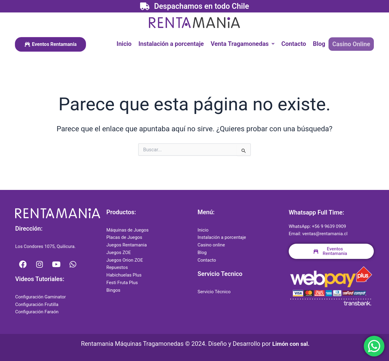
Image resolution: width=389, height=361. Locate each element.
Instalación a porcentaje (174, 43)
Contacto (295, 43)
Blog (320, 43)
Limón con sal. (291, 343)
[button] (245, 43)
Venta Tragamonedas (245, 43)
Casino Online (351, 43)
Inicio (128, 43)
